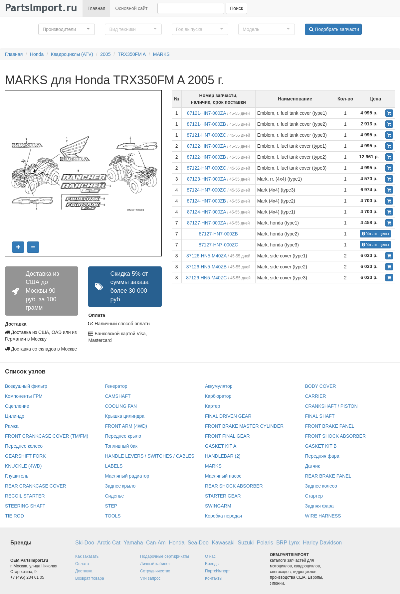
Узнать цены (375, 233)
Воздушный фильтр (26, 386)
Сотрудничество (155, 571)
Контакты (213, 578)
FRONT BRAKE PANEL (329, 426)
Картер (212, 406)
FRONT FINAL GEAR (227, 436)
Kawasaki (223, 542)
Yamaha (133, 542)
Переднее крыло (123, 436)
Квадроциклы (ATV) (72, 54)
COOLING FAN (121, 406)
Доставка (84, 571)
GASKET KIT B (321, 446)
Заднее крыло (120, 486)
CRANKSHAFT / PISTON (331, 406)
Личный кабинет (155, 563)
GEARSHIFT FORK (25, 456)
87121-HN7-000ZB (206, 124)
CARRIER (315, 396)
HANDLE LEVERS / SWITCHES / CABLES (149, 456)
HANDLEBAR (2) (223, 456)
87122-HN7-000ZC (206, 168)
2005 (105, 54)
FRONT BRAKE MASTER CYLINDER (244, 426)
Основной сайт (131, 8)
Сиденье (114, 496)
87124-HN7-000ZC (206, 190)
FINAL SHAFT (320, 416)
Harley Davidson (322, 542)
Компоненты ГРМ (24, 396)
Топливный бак (121, 446)
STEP (111, 506)
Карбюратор (218, 396)
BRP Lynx (288, 542)
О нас (210, 556)
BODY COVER (320, 386)
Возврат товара (89, 578)
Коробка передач (223, 516)
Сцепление (17, 406)
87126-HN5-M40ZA (206, 255)
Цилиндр (14, 416)
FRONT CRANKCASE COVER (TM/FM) (46, 436)
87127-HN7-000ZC (218, 244)
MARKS (161, 54)
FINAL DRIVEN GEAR (228, 416)
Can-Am (156, 542)
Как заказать (87, 556)
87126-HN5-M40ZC (206, 277)
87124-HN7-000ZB (206, 201)
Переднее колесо (24, 446)
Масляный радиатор (127, 476)
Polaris (265, 542)
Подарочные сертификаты (164, 556)
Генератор (116, 386)
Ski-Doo (84, 542)
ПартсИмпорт (217, 571)
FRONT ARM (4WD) (126, 426)
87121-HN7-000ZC (206, 135)
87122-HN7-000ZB (206, 157)
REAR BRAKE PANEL (328, 476)
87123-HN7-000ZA (206, 179)
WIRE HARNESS (323, 516)
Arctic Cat (108, 542)
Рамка (12, 426)
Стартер (314, 496)
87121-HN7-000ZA (206, 113)
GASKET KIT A (220, 446)
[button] (66, 29)
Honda (37, 54)
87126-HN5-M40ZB (206, 266)
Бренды (212, 563)
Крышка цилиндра (125, 416)
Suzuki (246, 542)
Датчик (312, 466)
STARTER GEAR (223, 496)
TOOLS (113, 516)
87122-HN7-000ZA (206, 146)
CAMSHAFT (118, 396)
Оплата (82, 563)
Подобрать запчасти (334, 29)
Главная (96, 8)
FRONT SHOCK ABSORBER (335, 436)
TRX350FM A (132, 54)
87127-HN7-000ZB (218, 233)
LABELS (114, 466)
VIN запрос (150, 578)
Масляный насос (223, 476)
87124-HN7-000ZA (206, 212)
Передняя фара (322, 456)
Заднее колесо (321, 486)
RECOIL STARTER (25, 496)
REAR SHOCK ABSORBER (234, 486)
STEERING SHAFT (25, 506)
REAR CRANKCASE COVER (35, 486)
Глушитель (16, 476)
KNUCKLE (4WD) (23, 466)
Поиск (236, 8)
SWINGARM (218, 506)
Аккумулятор (219, 386)
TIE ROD (14, 516)
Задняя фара (319, 506)
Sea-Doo (198, 542)
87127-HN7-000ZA (206, 222)
